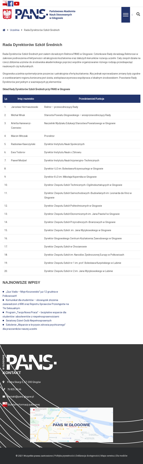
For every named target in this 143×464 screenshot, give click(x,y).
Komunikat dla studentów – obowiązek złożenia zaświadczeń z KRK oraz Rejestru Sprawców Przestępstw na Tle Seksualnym (36, 304)
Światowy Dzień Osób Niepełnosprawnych (29, 320)
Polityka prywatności (64, 455)
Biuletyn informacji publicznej (21, 404)
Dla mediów (121, 455)
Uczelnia (14, 30)
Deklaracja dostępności (87, 455)
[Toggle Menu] (125, 14)
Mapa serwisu (107, 455)
